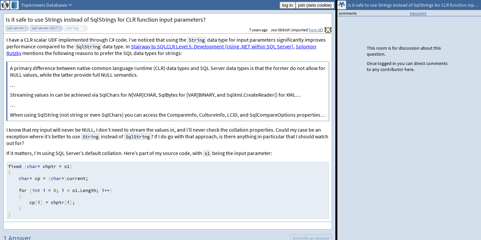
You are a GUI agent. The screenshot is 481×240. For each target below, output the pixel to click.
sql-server (15, 27)
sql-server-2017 (45, 27)
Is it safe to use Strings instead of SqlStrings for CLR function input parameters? (106, 19)
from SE (315, 29)
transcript (418, 13)
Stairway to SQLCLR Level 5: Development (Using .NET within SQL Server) (212, 46)
